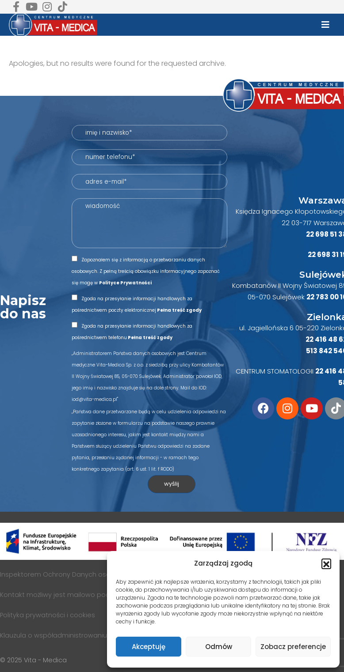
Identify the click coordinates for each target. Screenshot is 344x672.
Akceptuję (148, 646)
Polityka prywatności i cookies (47, 615)
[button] (326, 563)
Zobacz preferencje (293, 646)
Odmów (218, 646)
